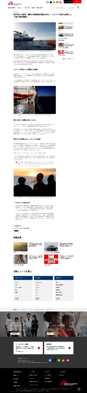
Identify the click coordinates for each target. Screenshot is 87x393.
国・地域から (38, 277)
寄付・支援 (27, 7)
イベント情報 (32, 371)
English (73, 7)
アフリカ (23, 282)
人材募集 (33, 7)
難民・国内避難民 (26, 228)
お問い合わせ (62, 7)
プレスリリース (16, 228)
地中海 (26, 54)
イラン (43, 292)
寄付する (77, 1)
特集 (51, 309)
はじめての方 (47, 371)
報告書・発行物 (39, 7)
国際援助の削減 (64, 295)
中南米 (23, 292)
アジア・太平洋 (23, 287)
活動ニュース (16, 309)
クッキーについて (41, 390)
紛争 (59, 30)
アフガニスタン (43, 282)
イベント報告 (47, 309)
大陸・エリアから (18, 277)
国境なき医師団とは (12, 7)
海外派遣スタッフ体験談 (39, 309)
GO (16, 298)
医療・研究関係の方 (48, 381)
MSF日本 (63, 55)
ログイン (68, 1)
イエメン (43, 285)
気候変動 (64, 290)
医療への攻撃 (64, 292)
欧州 (23, 290)
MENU (78, 7)
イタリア (60, 47)
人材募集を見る (14, 333)
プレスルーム (32, 378)
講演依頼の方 (47, 378)
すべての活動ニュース (24, 309)
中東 (23, 285)
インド (43, 295)
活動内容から (58, 277)
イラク (43, 290)
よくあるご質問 (56, 7)
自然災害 (64, 287)
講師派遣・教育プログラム (34, 381)
